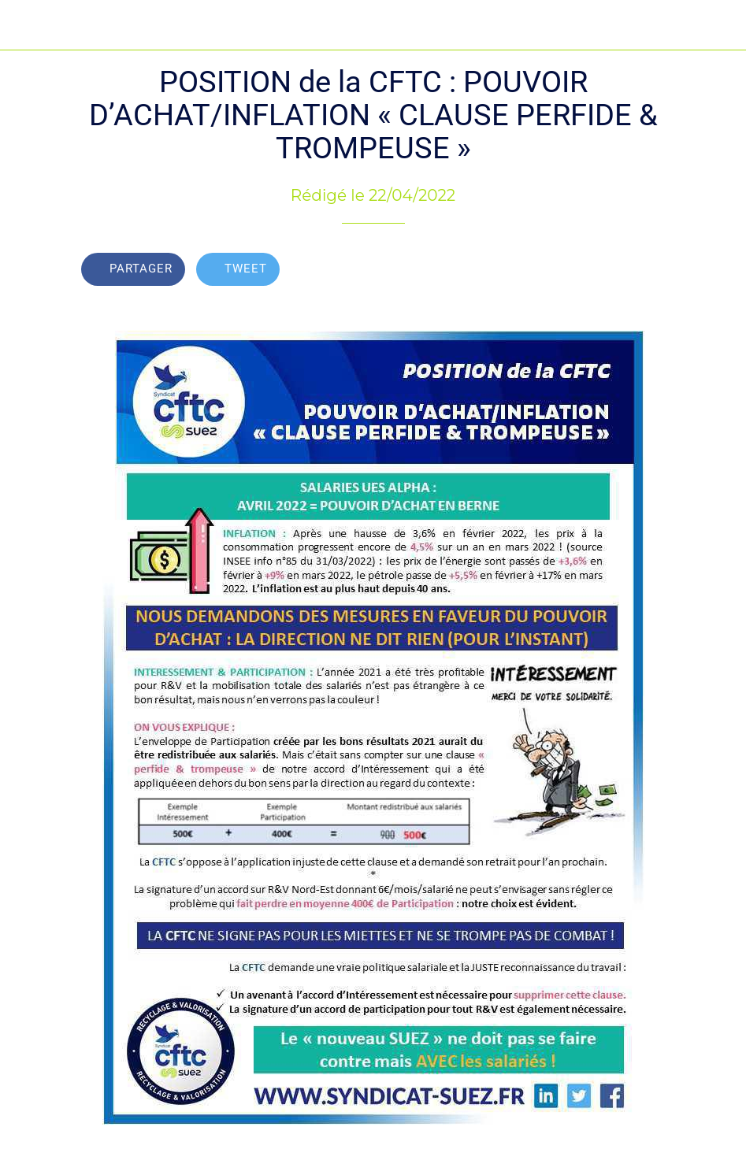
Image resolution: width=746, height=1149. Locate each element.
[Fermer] (25, 25)
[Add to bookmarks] (646, 271)
